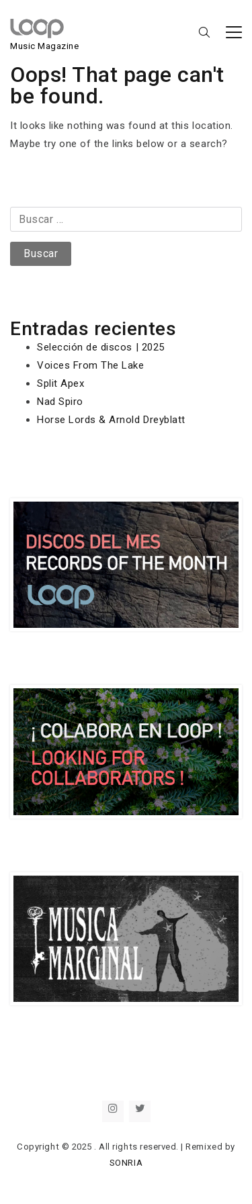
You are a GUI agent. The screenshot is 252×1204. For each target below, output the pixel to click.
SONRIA (126, 1163)
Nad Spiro (60, 402)
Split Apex (60, 383)
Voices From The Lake (90, 365)
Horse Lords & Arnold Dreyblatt (111, 420)
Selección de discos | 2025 (101, 347)
